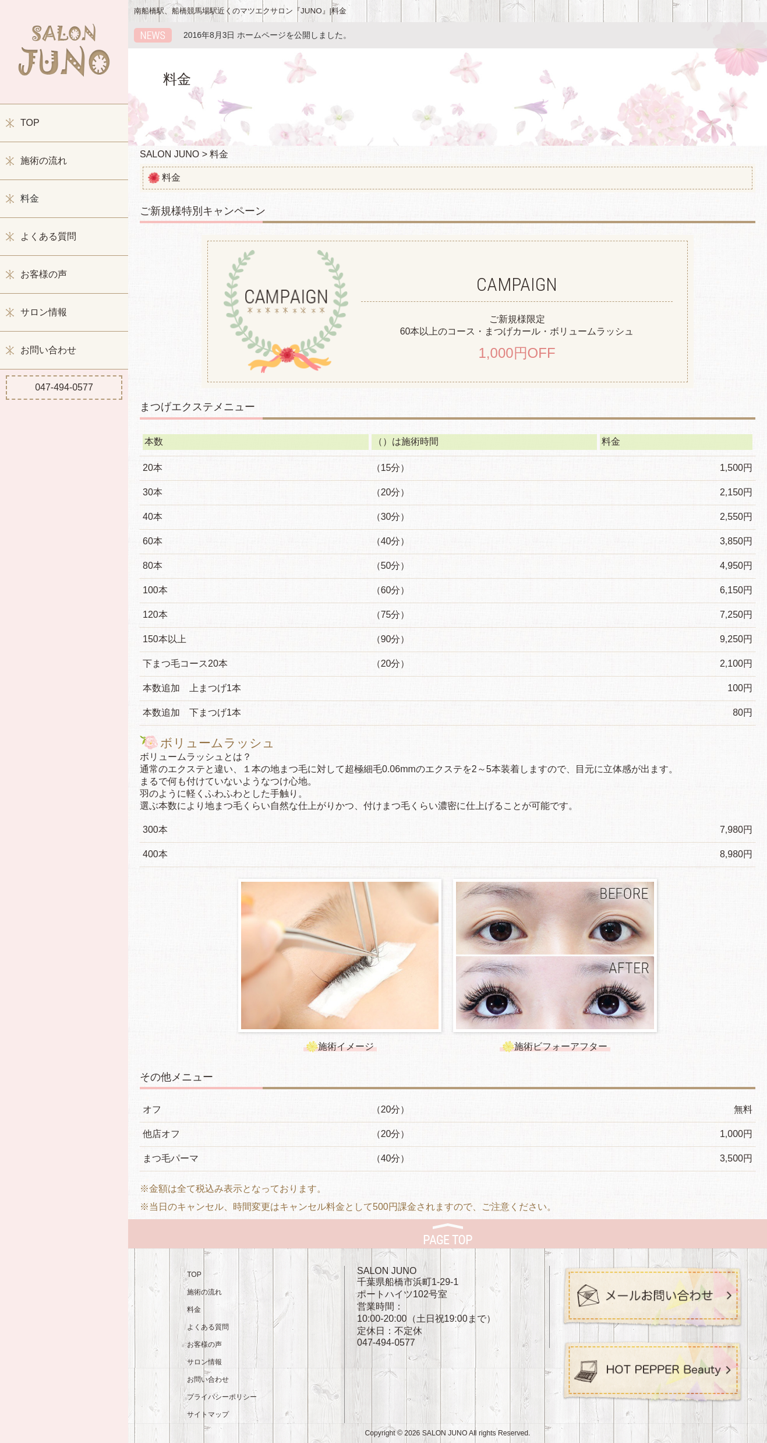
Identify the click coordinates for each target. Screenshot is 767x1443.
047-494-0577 (64, 387)
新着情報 (153, 35)
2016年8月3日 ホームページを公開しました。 (267, 35)
